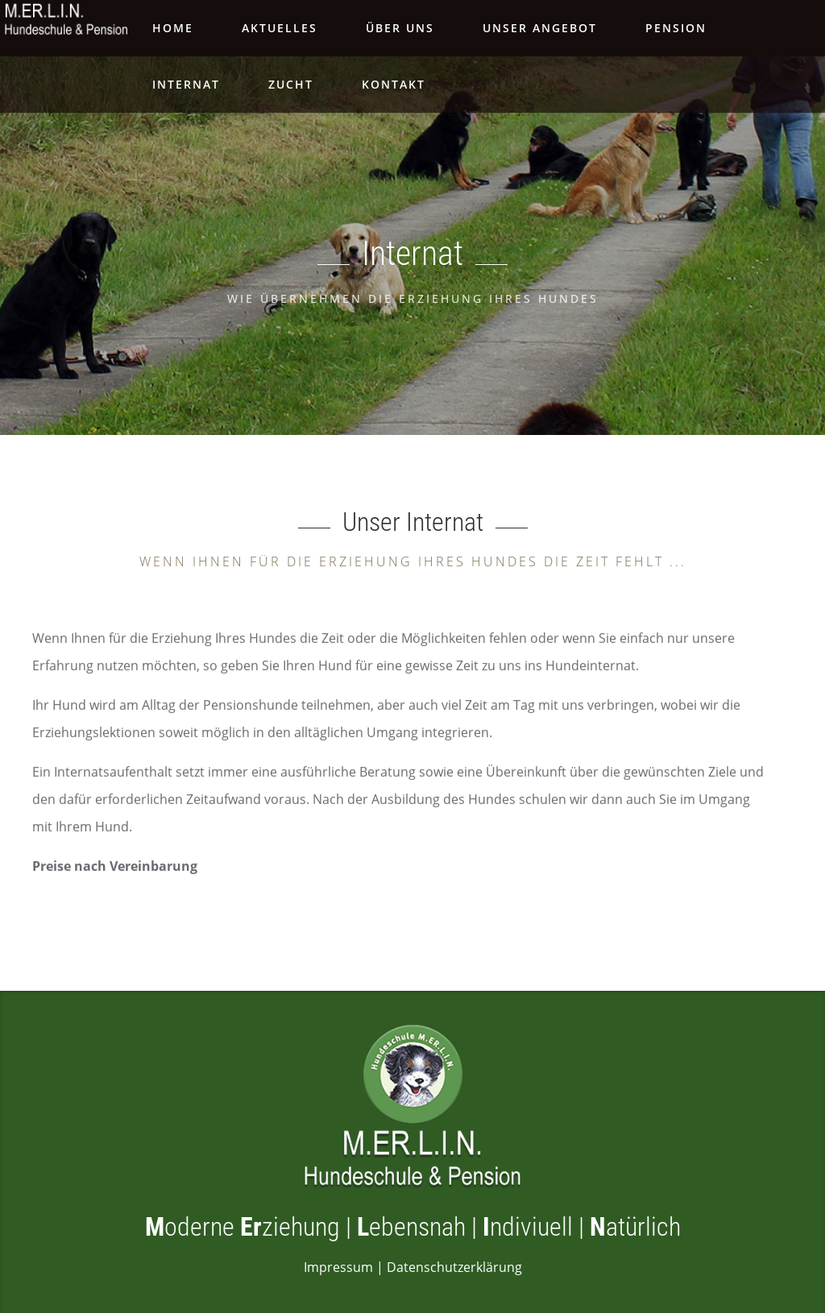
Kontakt (393, 84)
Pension (676, 27)
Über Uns (400, 27)
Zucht (290, 84)
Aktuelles (279, 27)
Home (172, 27)
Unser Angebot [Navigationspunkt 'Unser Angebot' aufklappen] (540, 27)
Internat (186, 84)
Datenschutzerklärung (454, 1267)
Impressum (338, 1267)
